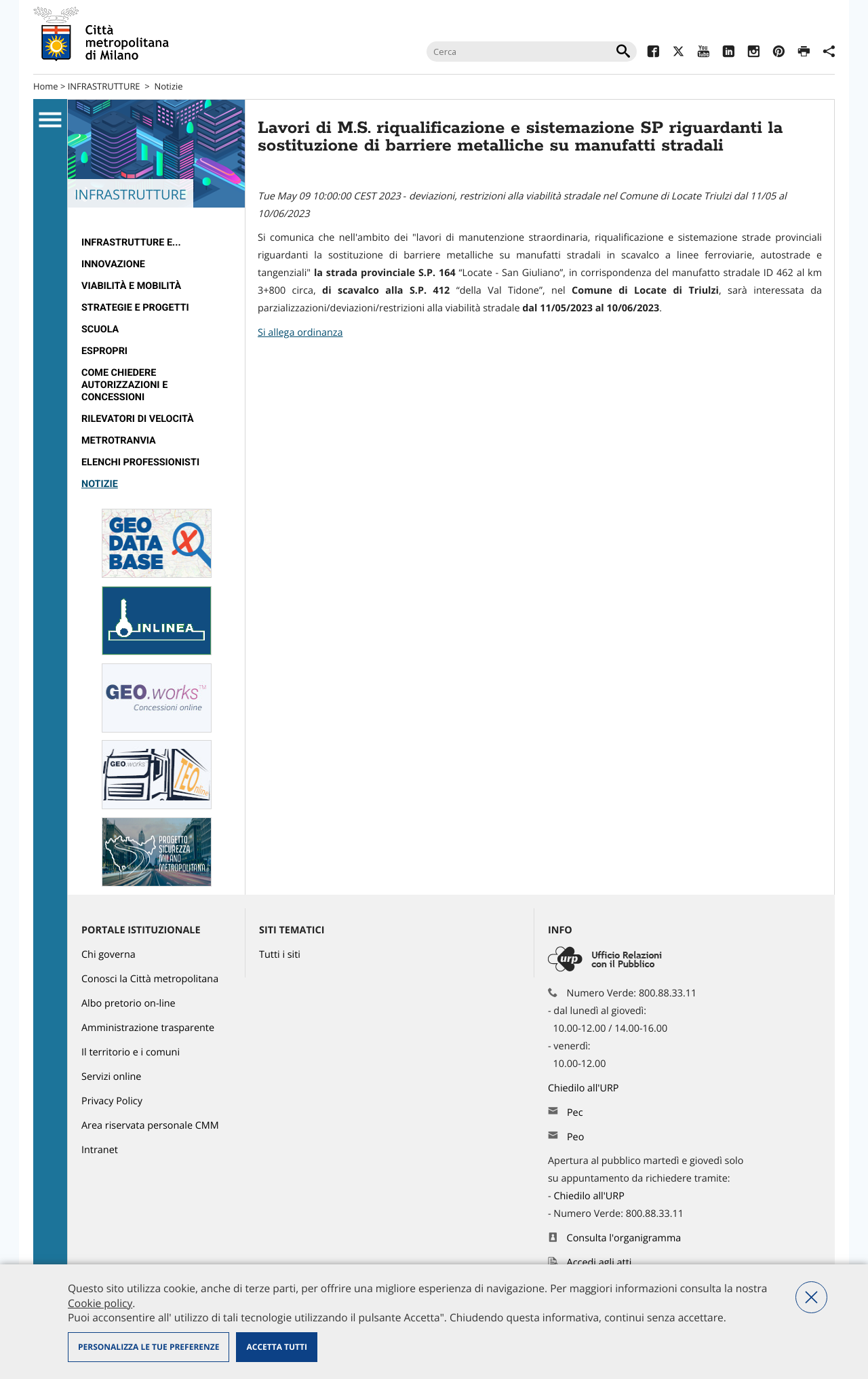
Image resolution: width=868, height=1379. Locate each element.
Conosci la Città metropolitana (149, 979)
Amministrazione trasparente (147, 1028)
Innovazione (113, 264)
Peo (575, 1137)
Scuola (100, 329)
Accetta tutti (276, 1347)
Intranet (99, 1150)
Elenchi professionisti (140, 462)
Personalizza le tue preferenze (148, 1347)
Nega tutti (811, 1297)
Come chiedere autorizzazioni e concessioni (124, 385)
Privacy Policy (111, 1101)
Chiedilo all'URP (584, 1088)
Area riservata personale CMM (150, 1125)
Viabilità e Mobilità (131, 286)
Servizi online (111, 1076)
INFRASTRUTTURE (104, 86)
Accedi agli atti (599, 1262)
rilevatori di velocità (137, 419)
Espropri (104, 351)
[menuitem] (156, 243)
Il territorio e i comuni (130, 1052)
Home (45, 86)
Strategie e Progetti (135, 307)
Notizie (168, 86)
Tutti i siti (279, 954)
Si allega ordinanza (300, 332)
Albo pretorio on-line (128, 1003)
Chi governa (108, 954)
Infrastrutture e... (131, 242)
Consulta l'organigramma (624, 1238)
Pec (575, 1112)
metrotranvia (118, 440)
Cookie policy (100, 1303)
